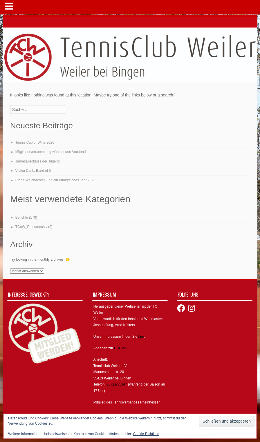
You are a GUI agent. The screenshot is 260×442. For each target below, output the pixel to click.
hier (141, 337)
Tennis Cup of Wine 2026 (34, 142)
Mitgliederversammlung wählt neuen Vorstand (50, 152)
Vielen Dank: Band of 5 (33, 171)
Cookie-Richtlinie (146, 434)
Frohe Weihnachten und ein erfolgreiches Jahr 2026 (55, 180)
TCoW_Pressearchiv (31, 227)
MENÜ (24, 7)
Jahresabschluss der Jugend (37, 161)
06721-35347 (116, 384)
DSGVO (120, 348)
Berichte (21, 217)
